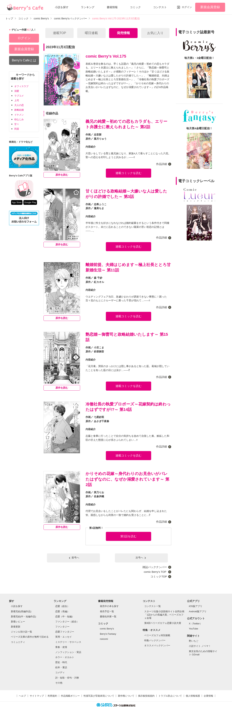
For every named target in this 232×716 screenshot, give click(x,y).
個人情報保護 (193, 695)
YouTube (193, 628)
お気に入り (155, 33)
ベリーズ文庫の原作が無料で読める (30, 636)
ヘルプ (22, 695)
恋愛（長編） (62, 611)
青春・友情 (61, 647)
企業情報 (208, 695)
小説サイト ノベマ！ (200, 646)
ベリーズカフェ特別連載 (157, 635)
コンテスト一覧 (152, 606)
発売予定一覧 (107, 611)
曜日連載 (91, 33)
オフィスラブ (21, 86)
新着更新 (15, 626)
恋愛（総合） (62, 606)
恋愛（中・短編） (64, 616)
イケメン (19, 114)
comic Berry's (107, 628)
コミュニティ (18, 642)
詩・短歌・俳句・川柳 (67, 677)
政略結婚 (19, 109)
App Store (17, 202)
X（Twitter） (195, 623)
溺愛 (16, 91)
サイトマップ (37, 695)
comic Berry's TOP (155, 571)
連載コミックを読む (128, 173)
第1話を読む (128, 536)
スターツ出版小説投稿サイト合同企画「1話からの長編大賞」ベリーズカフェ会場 (164, 614)
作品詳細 (161, 164)
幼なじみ (19, 119)
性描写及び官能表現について (99, 695)
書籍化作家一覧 (108, 616)
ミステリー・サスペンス (68, 642)
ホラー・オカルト (64, 657)
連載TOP (59, 33)
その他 (58, 682)
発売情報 (123, 33)
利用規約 (52, 695)
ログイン (187, 7)
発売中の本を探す (109, 606)
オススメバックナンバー (157, 645)
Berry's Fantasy (108, 634)
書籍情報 (112, 7)
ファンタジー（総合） (67, 621)
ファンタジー (62, 626)
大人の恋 (19, 105)
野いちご (193, 641)
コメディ (60, 672)
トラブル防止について (170, 695)
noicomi (104, 639)
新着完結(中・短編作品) (23, 616)
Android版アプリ (197, 611)
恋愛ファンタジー (64, 631)
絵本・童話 (61, 667)
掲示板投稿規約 (146, 695)
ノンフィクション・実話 (68, 652)
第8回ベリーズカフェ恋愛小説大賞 (162, 623)
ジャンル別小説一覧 (21, 631)
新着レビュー (18, 621)
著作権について (126, 695)
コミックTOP (158, 576)
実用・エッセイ (63, 636)
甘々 (16, 124)
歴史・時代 (61, 662)
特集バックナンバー (154, 640)
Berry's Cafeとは (24, 60)
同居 (16, 128)
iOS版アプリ (195, 606)
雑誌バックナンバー (154, 567)
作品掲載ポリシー (70, 695)
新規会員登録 (210, 7)
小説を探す (62, 7)
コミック (135, 7)
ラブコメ (19, 95)
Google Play (30, 202)
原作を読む (61, 174)
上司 (16, 100)
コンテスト (160, 7)
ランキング (87, 7)
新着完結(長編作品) (21, 611)
